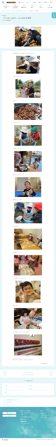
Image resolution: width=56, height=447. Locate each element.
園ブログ (8, 10)
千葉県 (32, 428)
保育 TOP (3, 10)
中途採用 (51, 2)
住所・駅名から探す (25, 425)
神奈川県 (27, 428)
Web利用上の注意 (33, 436)
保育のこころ (23, 414)
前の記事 (5, 372)
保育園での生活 (24, 421)
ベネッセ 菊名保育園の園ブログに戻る (10, 399)
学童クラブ (40, 2)
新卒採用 (45, 2)
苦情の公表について (46, 415)
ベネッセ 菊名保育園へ (7, 402)
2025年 (30, 385)
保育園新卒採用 (47, 436)
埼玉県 (22, 430)
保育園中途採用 (40, 436)
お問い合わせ (28, 2)
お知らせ (43, 413)
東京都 (22, 428)
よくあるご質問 (45, 417)
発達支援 (34, 2)
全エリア (23, 427)
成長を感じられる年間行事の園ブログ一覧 (18, 10)
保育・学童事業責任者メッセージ (28, 412)
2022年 (5, 392)
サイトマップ (28, 434)
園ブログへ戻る (6, 404)
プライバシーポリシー (24, 436)
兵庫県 (26, 430)
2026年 (5, 385)
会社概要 (34, 434)
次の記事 (51, 372)
